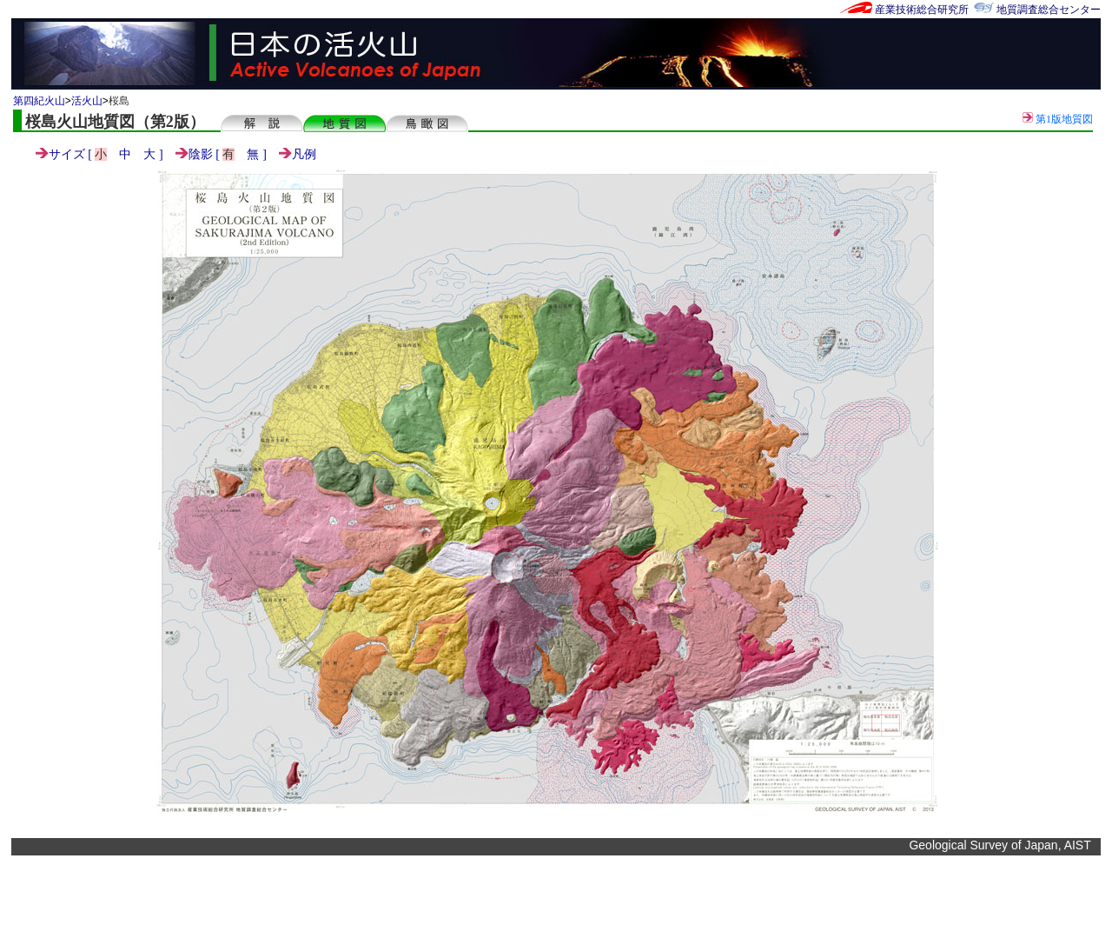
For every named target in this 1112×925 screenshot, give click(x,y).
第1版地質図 (1058, 119)
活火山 (87, 101)
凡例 (297, 154)
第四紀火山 (39, 101)
